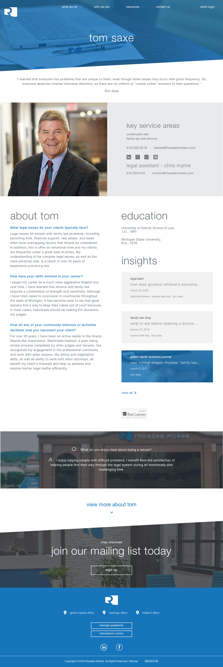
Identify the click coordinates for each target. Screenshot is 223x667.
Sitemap (133, 661)
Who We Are (101, 7)
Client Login (207, 7)
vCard (137, 157)
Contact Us (163, 7)
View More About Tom (111, 508)
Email (147, 157)
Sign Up (111, 570)
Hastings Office (118, 613)
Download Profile (156, 157)
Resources (132, 7)
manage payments (111, 625)
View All (127, 393)
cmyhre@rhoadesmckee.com (173, 173)
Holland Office (150, 613)
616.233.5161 (136, 173)
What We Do (69, 7)
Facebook (119, 647)
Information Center (112, 634)
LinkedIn (129, 157)
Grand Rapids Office (82, 613)
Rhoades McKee (10, 11)
